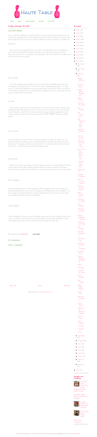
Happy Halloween (81, 80)
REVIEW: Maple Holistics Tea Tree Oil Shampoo (80, 396)
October (80, 74)
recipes (41, 21)
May (80, 350)
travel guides (30, 21)
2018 (78, 45)
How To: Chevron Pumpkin (81, 181)
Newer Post (13, 285)
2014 (78, 58)
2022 (78, 33)
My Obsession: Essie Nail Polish (81, 122)
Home (40, 285)
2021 (78, 36)
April (80, 353)
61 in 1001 (51, 21)
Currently (81, 268)
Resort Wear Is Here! (81, 194)
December (81, 64)
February (81, 359)
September (81, 336)
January (80, 364)
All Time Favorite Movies (81, 187)
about (20, 21)
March (80, 356)
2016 (78, 52)
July (79, 344)
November (81, 69)
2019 (78, 42)
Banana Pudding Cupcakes (81, 217)
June (79, 347)
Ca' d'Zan (81, 326)
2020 (78, 39)
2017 (78, 49)
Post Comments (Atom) (44, 292)
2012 (78, 370)
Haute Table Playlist (80, 287)
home (12, 21)
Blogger (78, 433)
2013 (78, 61)
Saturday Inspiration (81, 131)
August (80, 341)
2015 (78, 55)
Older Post (67, 285)
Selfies (80, 265)
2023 (78, 30)
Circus (80, 332)
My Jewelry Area (81, 114)
